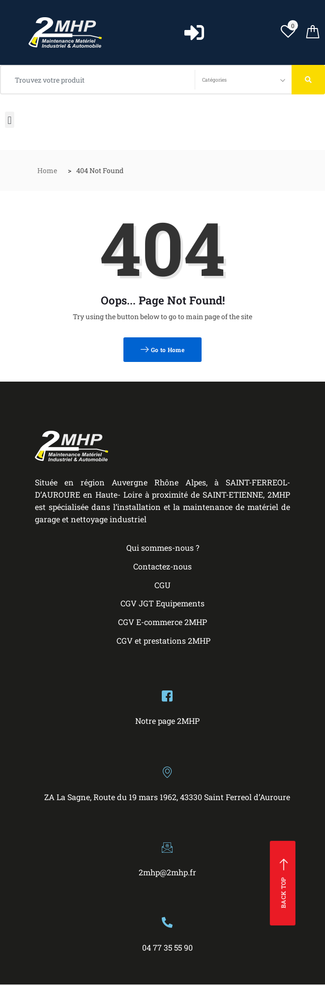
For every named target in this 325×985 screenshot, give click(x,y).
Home (47, 170)
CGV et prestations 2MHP (163, 640)
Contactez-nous (162, 566)
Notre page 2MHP (167, 721)
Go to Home (162, 350)
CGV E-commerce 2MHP (162, 622)
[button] (9, 120)
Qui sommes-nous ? (162, 547)
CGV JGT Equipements (162, 603)
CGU (162, 585)
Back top (284, 883)
